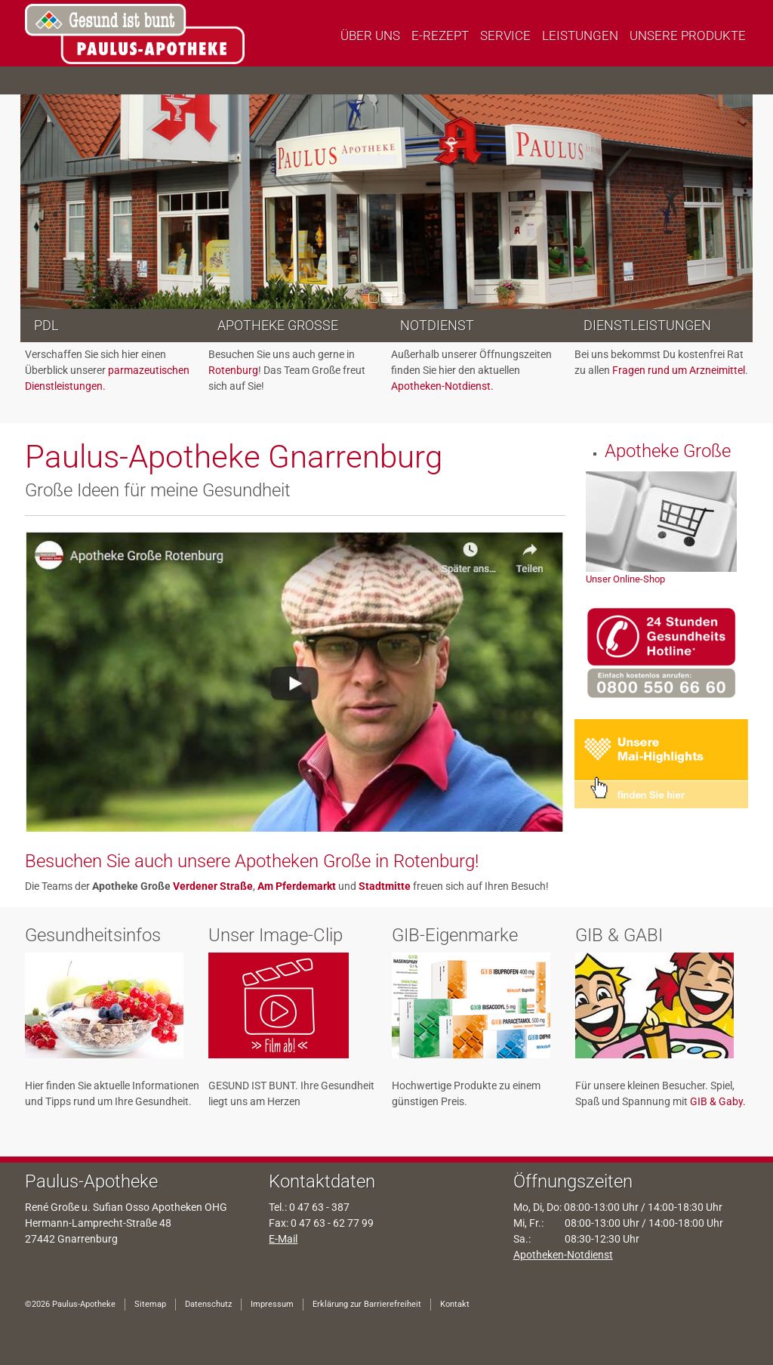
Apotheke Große (277, 325)
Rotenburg (233, 370)
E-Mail (283, 1239)
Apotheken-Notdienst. (442, 386)
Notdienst (437, 325)
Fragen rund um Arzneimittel (678, 370)
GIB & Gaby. (718, 1101)
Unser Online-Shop (625, 579)
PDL (46, 325)
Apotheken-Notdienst (563, 1255)
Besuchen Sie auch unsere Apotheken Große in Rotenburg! (252, 861)
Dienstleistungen (647, 325)
